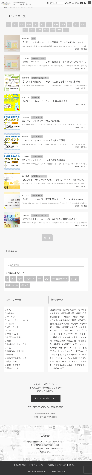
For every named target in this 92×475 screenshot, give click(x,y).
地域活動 (72, 341)
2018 (63, 24)
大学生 (67, 337)
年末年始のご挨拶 (68, 320)
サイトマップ (60, 465)
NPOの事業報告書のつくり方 (41, 85)
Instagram (44, 203)
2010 (46, 30)
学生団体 (70, 331)
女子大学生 (80, 334)
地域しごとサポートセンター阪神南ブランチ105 (57, 183)
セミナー (64, 348)
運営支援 (25, 285)
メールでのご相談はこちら (45, 398)
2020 (49, 24)
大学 (75, 337)
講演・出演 (35, 97)
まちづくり (30, 279)
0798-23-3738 (39, 407)
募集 (9, 341)
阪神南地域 (56, 310)
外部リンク (71, 465)
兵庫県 (57, 344)
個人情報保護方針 (20, 465)
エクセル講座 (79, 66)
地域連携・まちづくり (39, 176)
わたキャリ (61, 358)
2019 (56, 24)
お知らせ (61, 125)
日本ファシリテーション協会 (70, 223)
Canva (25, 203)
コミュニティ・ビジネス (82, 125)
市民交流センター (60, 279)
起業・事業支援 (37, 117)
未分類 (10, 355)
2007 (66, 30)
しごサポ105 (36, 183)
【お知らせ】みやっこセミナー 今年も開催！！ (45, 101)
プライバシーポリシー (37, 465)
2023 (29, 24)
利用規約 (50, 465)
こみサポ (69, 125)
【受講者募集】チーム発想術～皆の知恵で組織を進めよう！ (51, 219)
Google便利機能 (32, 46)
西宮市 (68, 317)
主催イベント (13, 334)
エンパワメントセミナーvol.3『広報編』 (41, 121)
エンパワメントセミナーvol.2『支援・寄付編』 (44, 140)
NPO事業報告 (57, 85)
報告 (20, 279)
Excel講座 (30, 66)
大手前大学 (56, 337)
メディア (11, 331)
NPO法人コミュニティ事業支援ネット (52, 66)
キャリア (11, 317)
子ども (77, 183)
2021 (42, 24)
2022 (36, 24)
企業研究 (67, 344)
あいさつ (74, 279)
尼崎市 (75, 324)
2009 (53, 30)
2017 (69, 24)
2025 (15, 24)
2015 (76, 24)
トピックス (12, 324)
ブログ (54, 348)
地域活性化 (60, 341)
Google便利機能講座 (45, 46)
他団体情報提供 (13, 337)
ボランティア (13, 327)
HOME (6, 8)
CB (24, 46)
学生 (33, 39)
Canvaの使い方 (34, 203)
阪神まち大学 (12, 285)
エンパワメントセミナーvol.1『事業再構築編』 (44, 160)
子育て (83, 183)
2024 (22, 24)
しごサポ (66, 203)
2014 (83, 24)
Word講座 (70, 66)
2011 (39, 30)
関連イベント (13, 368)
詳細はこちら (46, 452)
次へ (47, 238)
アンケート (26, 183)
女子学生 (69, 334)
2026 (8, 24)
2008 (59, 30)
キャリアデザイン (72, 355)
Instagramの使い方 (55, 203)
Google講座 (58, 46)
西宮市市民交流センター (40, 78)
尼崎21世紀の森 (70, 327)
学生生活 (59, 331)
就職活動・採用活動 (38, 58)
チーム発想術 (32, 223)
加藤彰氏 (56, 223)
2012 (32, 30)
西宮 (13, 279)
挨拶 (47, 279)
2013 (25, 30)
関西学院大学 (68, 313)
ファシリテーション (44, 223)
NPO (65, 46)
